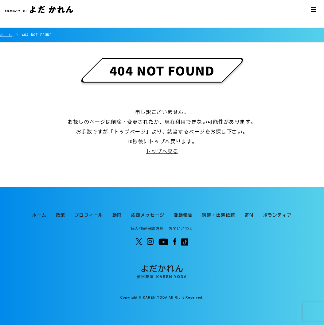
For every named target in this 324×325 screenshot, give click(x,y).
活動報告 (183, 215)
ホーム (6, 35)
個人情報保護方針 (147, 228)
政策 (60, 215)
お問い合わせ (181, 228)
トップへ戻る (162, 151)
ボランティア (277, 215)
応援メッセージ (148, 215)
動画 (117, 215)
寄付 (249, 215)
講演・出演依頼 (218, 215)
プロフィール (89, 215)
